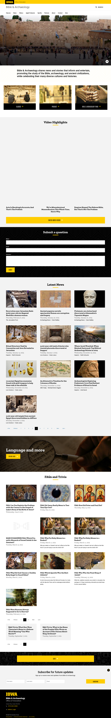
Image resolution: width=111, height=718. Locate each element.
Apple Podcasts (30, 13)
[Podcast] (55, 94)
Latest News (55, 284)
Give (66, 13)
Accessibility (32, 716)
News (15, 13)
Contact (60, 13)
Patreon (46, 13)
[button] (99, 7)
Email (7, 246)
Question (8, 254)
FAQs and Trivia (55, 477)
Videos (21, 13)
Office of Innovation (20, 2)
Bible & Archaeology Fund (91, 106)
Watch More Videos (55, 220)
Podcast (55, 106)
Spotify (40, 13)
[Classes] (20, 94)
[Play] (107, 61)
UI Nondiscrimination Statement (20, 716)
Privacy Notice (9, 716)
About (53, 13)
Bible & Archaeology (18, 7)
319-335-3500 (12, 706)
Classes (8, 13)
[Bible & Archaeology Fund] (91, 94)
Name (7, 239)
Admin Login (12, 709)
